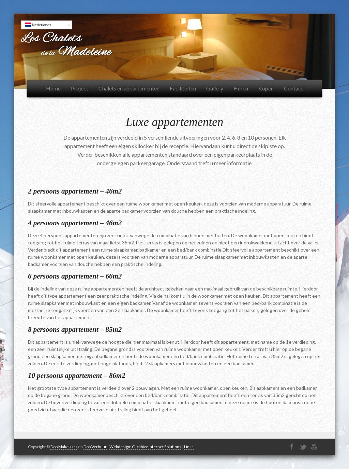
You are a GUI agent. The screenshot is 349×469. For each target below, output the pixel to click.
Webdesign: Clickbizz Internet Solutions (145, 446)
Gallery (214, 88)
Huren (240, 88)
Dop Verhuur (95, 446)
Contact (293, 88)
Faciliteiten (183, 88)
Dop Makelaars (63, 446)
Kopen (266, 88)
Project (79, 88)
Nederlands (38, 25)
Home (53, 88)
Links (189, 446)
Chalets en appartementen (129, 88)
